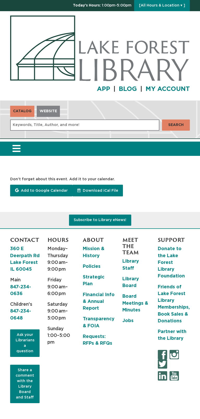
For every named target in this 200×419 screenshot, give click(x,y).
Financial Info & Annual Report (99, 301)
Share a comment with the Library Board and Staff (25, 383)
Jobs (128, 320)
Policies (92, 266)
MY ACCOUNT (168, 89)
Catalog (22, 111)
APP (103, 89)
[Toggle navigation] (16, 149)
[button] (102, 5)
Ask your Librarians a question (25, 343)
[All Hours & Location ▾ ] (162, 5)
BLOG (128, 89)
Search (176, 125)
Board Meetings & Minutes (135, 303)
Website (48, 111)
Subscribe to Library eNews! (100, 220)
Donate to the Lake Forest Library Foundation (171, 262)
